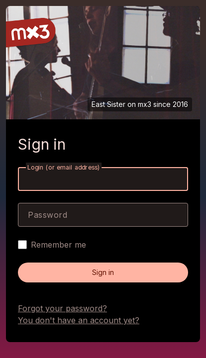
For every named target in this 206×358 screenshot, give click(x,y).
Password (47, 215)
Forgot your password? (62, 308)
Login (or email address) (63, 167)
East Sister (108, 104)
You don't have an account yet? (78, 320)
